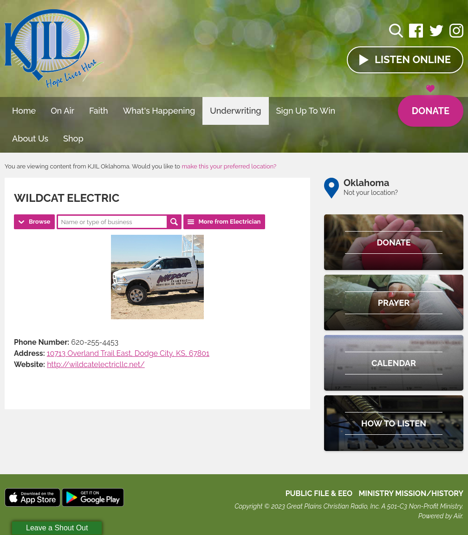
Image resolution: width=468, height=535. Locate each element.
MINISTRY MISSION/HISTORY (410, 493)
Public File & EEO (319, 493)
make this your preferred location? (229, 166)
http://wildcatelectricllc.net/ (96, 364)
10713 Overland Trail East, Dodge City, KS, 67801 (128, 353)
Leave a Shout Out (57, 528)
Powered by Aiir (440, 516)
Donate (430, 105)
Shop (73, 138)
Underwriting (235, 111)
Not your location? (371, 192)
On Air (62, 111)
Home (24, 111)
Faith (98, 111)
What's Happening (159, 111)
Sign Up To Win (306, 111)
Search (174, 221)
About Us (30, 138)
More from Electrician (229, 221)
